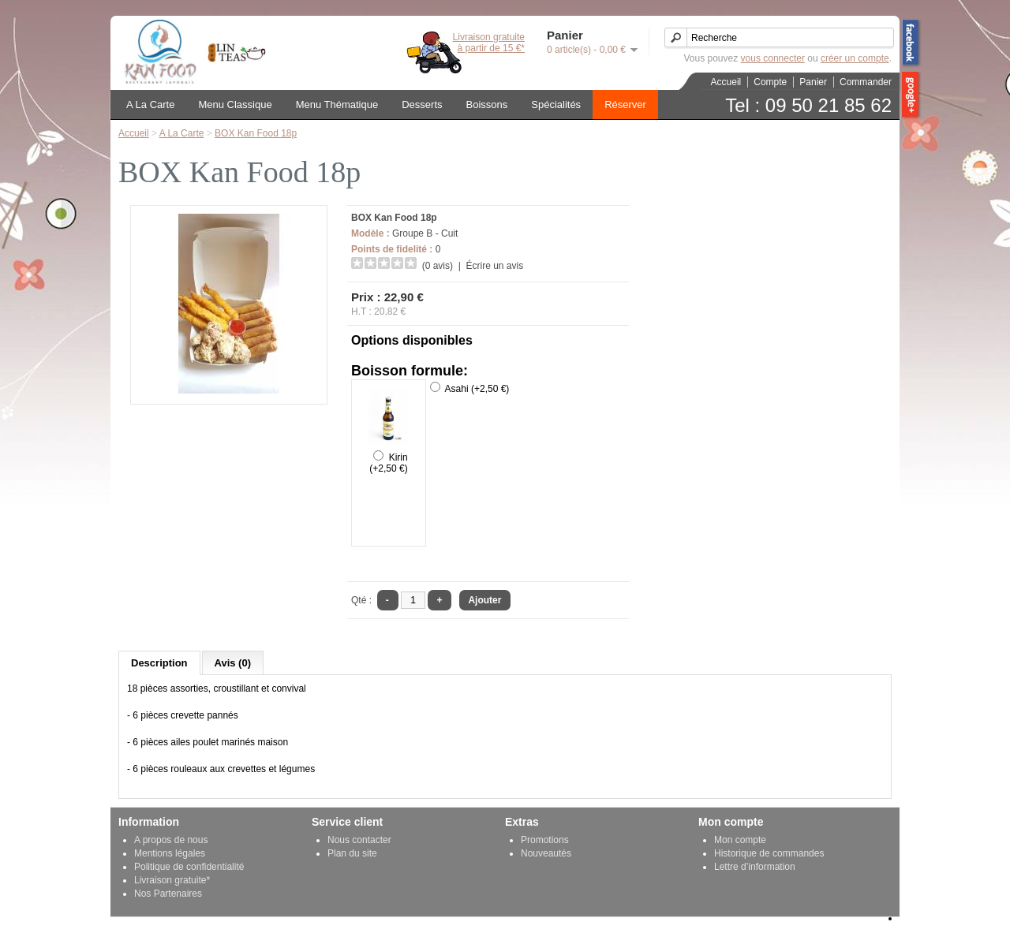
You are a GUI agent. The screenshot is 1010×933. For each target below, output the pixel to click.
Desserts (422, 104)
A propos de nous (171, 839)
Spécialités (556, 104)
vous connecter (773, 58)
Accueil (726, 82)
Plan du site (352, 853)
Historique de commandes (769, 853)
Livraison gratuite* (172, 880)
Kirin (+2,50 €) (388, 463)
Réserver (625, 104)
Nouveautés (546, 853)
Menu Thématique (337, 104)
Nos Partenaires (168, 893)
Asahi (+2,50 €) (477, 388)
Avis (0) (233, 663)
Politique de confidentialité (189, 866)
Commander (866, 82)
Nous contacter (359, 839)
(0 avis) (437, 265)
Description (159, 663)
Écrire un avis (494, 265)
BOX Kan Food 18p (256, 133)
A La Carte (150, 104)
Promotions (545, 839)
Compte (770, 82)
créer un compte (855, 58)
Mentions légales (169, 853)
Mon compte (740, 839)
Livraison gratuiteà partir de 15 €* (489, 43)
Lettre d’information (754, 866)
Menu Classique (234, 104)
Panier (813, 82)
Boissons (487, 104)
